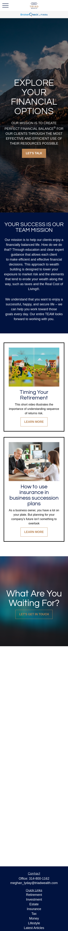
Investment (34, 899)
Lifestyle (34, 923)
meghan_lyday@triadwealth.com (34, 883)
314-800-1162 (39, 878)
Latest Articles (34, 928)
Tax (33, 914)
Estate (34, 904)
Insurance (34, 909)
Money (34, 918)
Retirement (34, 895)
